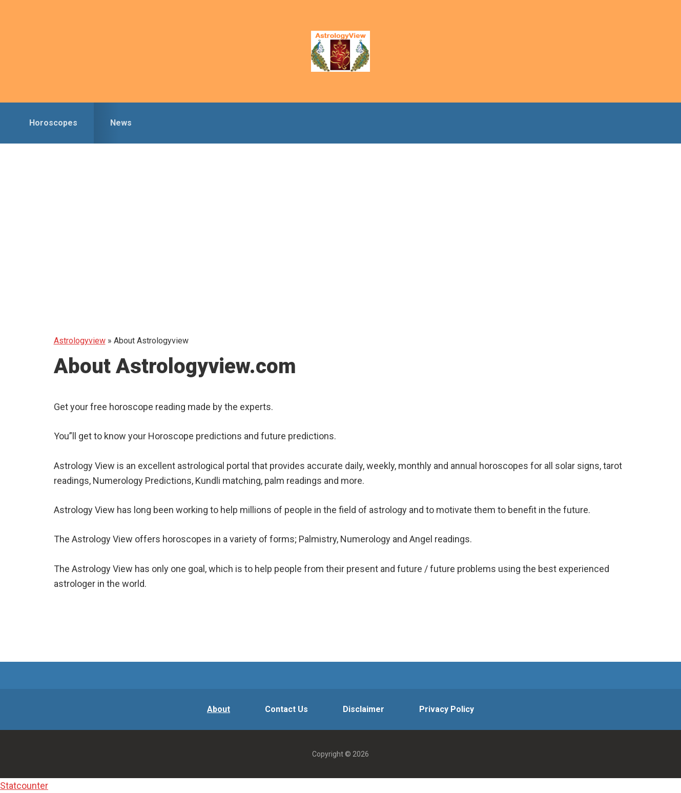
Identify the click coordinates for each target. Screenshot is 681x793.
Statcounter (24, 785)
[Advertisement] (340, 220)
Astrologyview (341, 51)
